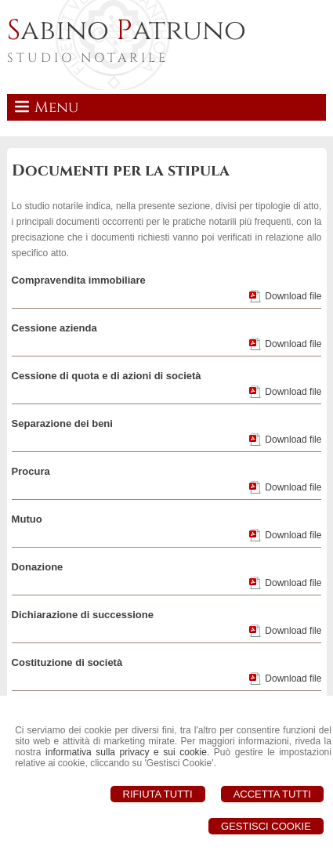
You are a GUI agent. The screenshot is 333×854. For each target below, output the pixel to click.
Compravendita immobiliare (79, 280)
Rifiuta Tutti (158, 794)
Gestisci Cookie (266, 826)
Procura (31, 471)
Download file (293, 296)
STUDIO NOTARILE (87, 58)
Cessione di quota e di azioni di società (106, 376)
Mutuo (27, 519)
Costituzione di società (67, 662)
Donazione (37, 567)
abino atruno (126, 30)
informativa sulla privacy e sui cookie (126, 752)
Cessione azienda (54, 328)
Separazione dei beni (62, 423)
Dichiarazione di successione (83, 615)
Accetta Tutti (272, 794)
